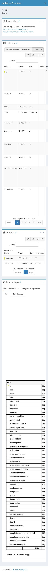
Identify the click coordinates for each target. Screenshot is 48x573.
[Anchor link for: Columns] (16, 43)
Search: (24, 61)
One (6, 294)
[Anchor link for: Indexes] (15, 232)
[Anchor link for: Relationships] (20, 282)
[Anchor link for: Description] (18, 21)
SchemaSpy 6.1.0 (20, 569)
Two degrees (18, 294)
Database (11, 3)
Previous (10, 222)
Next (39, 222)
